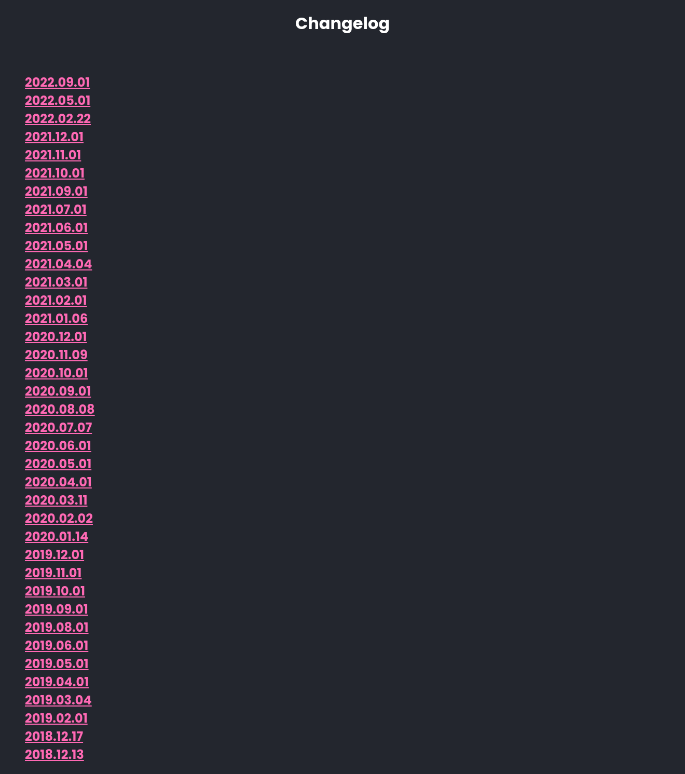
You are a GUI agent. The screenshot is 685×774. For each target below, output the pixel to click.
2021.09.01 (56, 191)
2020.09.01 (58, 391)
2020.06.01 (58, 445)
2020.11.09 (56, 354)
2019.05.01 (57, 663)
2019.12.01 (54, 554)
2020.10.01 (56, 373)
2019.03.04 (58, 700)
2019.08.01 (57, 627)
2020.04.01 (58, 482)
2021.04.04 (58, 264)
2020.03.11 (56, 500)
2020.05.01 (58, 463)
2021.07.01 (56, 209)
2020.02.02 (59, 518)
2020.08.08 (60, 409)
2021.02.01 (56, 300)
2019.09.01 (56, 609)
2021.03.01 (56, 282)
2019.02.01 (56, 718)
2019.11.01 (53, 572)
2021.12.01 (54, 136)
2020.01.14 (56, 536)
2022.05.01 (57, 100)
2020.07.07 (58, 427)
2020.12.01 (56, 336)
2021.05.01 (56, 245)
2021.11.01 (53, 155)
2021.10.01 (55, 173)
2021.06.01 (56, 227)
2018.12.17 (54, 736)
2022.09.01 (57, 82)
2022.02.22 (58, 118)
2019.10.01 (55, 591)
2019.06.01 (56, 645)
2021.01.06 (56, 318)
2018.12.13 (54, 754)
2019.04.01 (57, 681)
